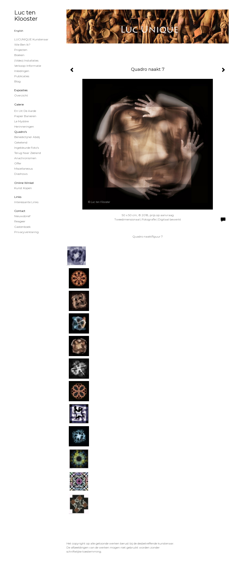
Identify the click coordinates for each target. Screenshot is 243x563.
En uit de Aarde (25, 111)
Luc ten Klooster (25, 15)
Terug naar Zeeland (27, 153)
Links (17, 197)
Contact (19, 211)
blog (17, 81)
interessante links (26, 202)
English (18, 30)
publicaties (21, 76)
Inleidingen (21, 71)
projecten (20, 50)
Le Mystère (21, 121)
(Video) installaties (26, 60)
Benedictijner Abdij (27, 137)
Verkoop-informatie (27, 65)
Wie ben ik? (22, 44)
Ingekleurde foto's (26, 147)
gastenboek (22, 227)
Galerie (19, 104)
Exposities (21, 90)
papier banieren (25, 116)
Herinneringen (24, 126)
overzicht (21, 95)
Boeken (19, 55)
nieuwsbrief (22, 216)
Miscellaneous (23, 168)
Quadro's (20, 132)
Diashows (21, 174)
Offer (17, 163)
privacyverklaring (26, 232)
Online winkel (24, 183)
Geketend (20, 142)
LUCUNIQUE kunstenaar (31, 39)
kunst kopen (23, 188)
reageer (19, 221)
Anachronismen (25, 158)
